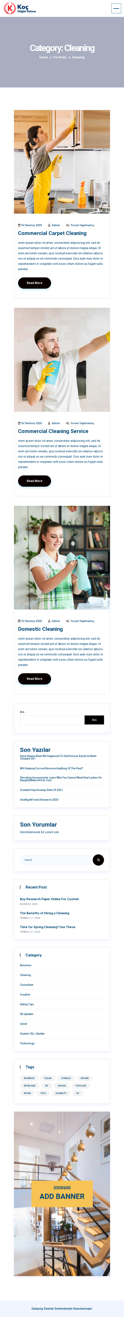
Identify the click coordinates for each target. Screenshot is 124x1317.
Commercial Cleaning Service (53, 431)
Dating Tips (27, 1004)
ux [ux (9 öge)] (77, 1093)
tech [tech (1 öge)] (43, 1093)
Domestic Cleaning (40, 629)
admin (54, 225)
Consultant (26, 984)
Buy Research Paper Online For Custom (49, 899)
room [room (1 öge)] (27, 1093)
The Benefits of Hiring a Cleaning (44, 913)
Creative (25, 994)
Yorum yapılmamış (80, 225)
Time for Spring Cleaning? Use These (47, 927)
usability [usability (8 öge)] (61, 1093)
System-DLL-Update (32, 1033)
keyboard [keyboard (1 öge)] (30, 1085)
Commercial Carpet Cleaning (52, 233)
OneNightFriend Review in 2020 (39, 799)
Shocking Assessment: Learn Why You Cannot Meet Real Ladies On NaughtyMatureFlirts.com (61, 779)
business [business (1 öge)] (29, 1078)
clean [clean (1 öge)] (47, 1078)
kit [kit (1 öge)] (46, 1085)
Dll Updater (27, 1014)
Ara (22, 711)
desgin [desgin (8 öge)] (85, 1078)
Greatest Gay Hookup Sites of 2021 (41, 790)
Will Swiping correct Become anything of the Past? (51, 768)
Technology (27, 1043)
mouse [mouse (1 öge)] (62, 1085)
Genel (23, 1024)
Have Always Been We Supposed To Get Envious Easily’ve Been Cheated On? (58, 757)
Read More (34, 283)
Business (25, 965)
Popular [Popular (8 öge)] (81, 1085)
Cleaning (25, 975)
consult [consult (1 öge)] (66, 1078)
